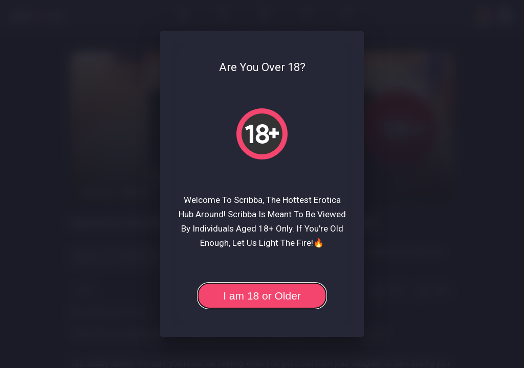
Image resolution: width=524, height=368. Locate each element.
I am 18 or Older (262, 296)
